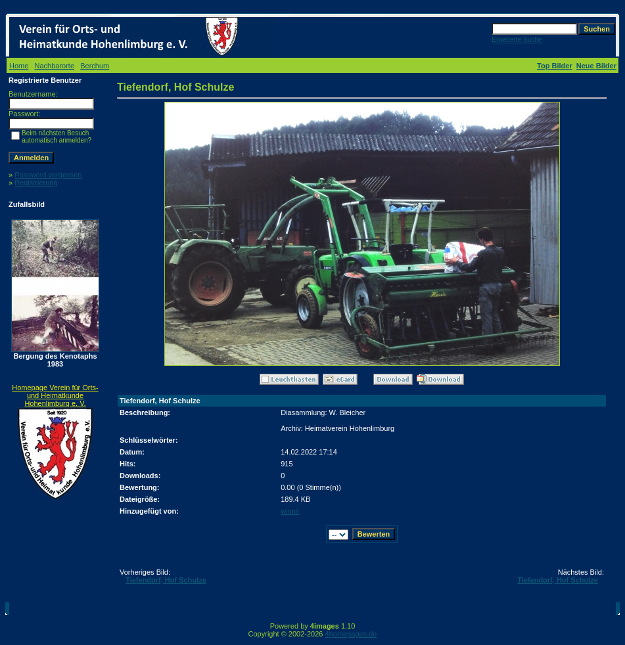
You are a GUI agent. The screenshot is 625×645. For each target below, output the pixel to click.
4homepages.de (351, 634)
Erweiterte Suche (517, 39)
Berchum (94, 66)
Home (18, 66)
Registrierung (35, 183)
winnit (290, 511)
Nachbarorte (55, 66)
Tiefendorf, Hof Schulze (166, 580)
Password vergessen (47, 175)
